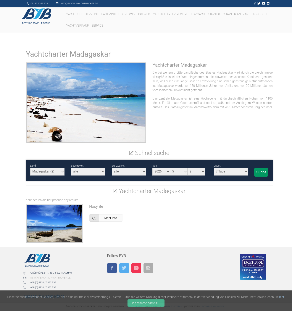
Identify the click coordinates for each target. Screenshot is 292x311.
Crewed (144, 14)
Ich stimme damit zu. (146, 303)
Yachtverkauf (77, 25)
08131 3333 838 (39, 3)
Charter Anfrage (237, 14)
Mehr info (103, 218)
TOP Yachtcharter (206, 14)
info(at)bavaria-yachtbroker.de (51, 277)
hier (281, 297)
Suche (261, 172)
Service (98, 25)
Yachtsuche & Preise (82, 14)
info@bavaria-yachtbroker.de (79, 3)
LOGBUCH (260, 14)
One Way (129, 14)
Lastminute (110, 14)
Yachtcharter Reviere (171, 14)
